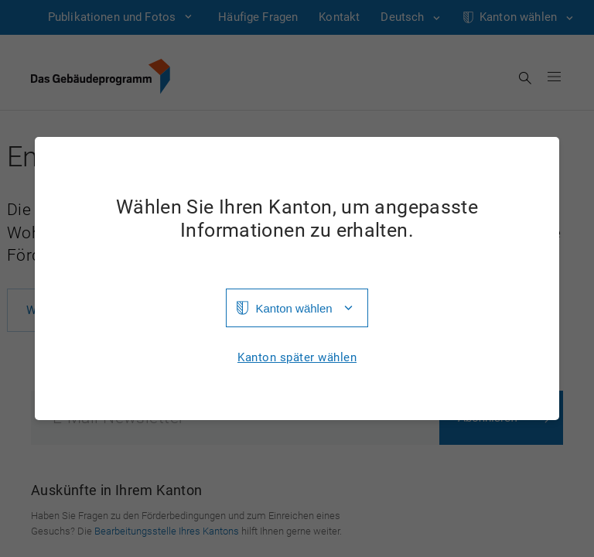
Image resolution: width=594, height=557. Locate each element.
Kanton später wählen (297, 358)
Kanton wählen (293, 308)
